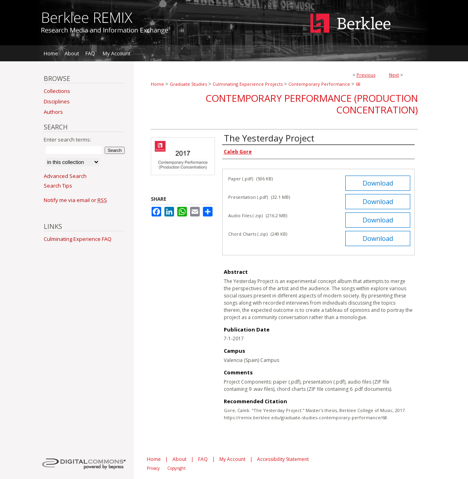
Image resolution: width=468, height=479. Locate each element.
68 (358, 84)
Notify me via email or (75, 200)
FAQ (203, 459)
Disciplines (57, 101)
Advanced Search (65, 176)
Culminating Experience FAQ (77, 239)
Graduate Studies (188, 84)
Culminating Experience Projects (248, 84)
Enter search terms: (67, 139)
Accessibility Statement (283, 459)
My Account (232, 459)
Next (394, 75)
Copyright (176, 468)
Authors (53, 111)
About (179, 459)
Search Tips (58, 185)
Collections (57, 91)
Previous (366, 75)
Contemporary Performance (319, 84)
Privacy (153, 468)
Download (378, 183)
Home (157, 84)
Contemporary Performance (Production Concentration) (312, 103)
